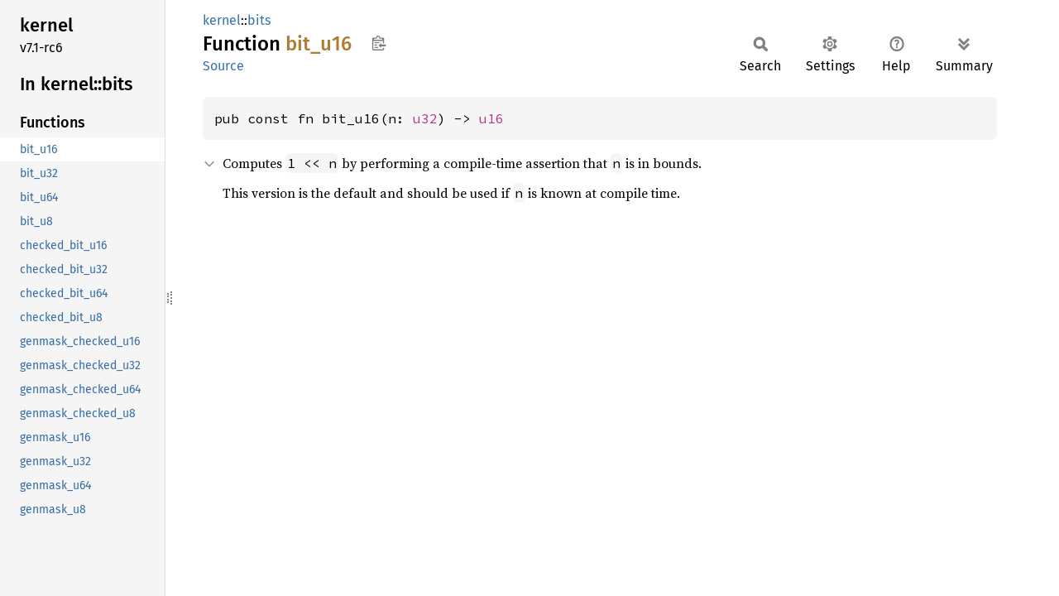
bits (259, 20)
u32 (425, 118)
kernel (222, 20)
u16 (491, 118)
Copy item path (378, 43)
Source (223, 66)
